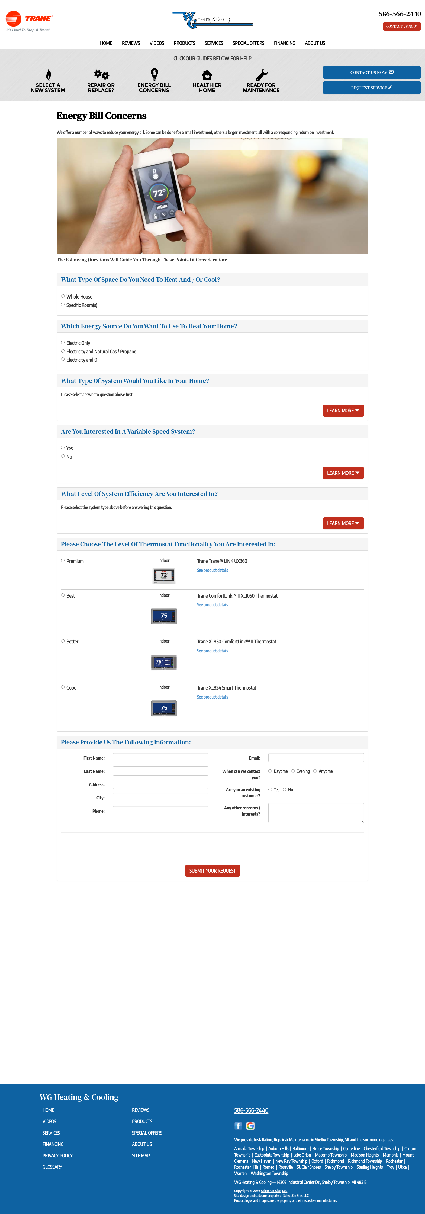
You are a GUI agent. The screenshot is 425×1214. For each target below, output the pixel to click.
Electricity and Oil (80, 360)
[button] (212, 871)
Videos (157, 43)
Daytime (278, 771)
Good (68, 687)
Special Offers (248, 43)
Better (69, 641)
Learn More (343, 410)
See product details (212, 570)
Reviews (131, 43)
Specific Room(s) (79, 305)
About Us (315, 43)
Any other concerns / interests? (242, 811)
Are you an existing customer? (243, 793)
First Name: (94, 758)
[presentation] (231, 848)
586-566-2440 (251, 1110)
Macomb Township (331, 1155)
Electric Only (75, 343)
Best (68, 595)
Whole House (76, 296)
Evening (300, 771)
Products (184, 43)
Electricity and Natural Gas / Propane (98, 351)
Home (106, 43)
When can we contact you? (241, 774)
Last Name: (94, 771)
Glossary (59, 1170)
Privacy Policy (65, 1158)
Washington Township (269, 1173)
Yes (67, 448)
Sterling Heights (370, 1167)
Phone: (98, 811)
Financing (284, 43)
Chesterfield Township (382, 1148)
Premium (72, 561)
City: (100, 797)
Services (214, 43)
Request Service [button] (371, 88)
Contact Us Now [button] (402, 26)
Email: (254, 758)
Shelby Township (339, 1167)
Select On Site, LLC (274, 1191)
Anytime (323, 771)
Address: (97, 784)
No (66, 456)
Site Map (147, 1158)
